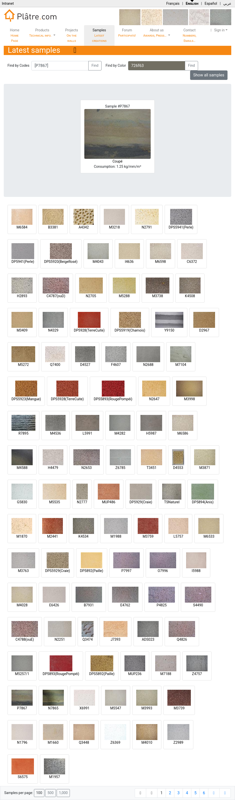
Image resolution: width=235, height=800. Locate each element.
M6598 (160, 262)
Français (172, 3)
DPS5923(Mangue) (26, 399)
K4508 (190, 296)
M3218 (114, 227)
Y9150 (169, 330)
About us (155, 32)
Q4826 (182, 639)
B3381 (53, 227)
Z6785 (120, 468)
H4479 (53, 468)
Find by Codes (18, 65)
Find (95, 65)
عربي (227, 3)
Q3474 (87, 639)
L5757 (178, 536)
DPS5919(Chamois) (130, 330)
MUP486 (109, 502)
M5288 (124, 296)
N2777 (82, 502)
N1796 (22, 742)
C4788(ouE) (24, 639)
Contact (189, 35)
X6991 (84, 708)
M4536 (55, 433)
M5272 (23, 365)
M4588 (22, 468)
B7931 (89, 605)
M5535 (54, 502)
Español (211, 3)
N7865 (53, 708)
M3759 (148, 536)
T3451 (152, 468)
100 (39, 793)
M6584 (21, 227)
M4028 (22, 605)
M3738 (157, 296)
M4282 (120, 433)
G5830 (22, 502)
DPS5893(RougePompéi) (113, 399)
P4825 (162, 605)
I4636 (129, 262)
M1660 (53, 742)
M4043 (98, 262)
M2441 (52, 536)
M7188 (165, 674)
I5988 (196, 571)
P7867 (22, 708)
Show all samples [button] (209, 75)
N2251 (60, 639)
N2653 (86, 468)
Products (40, 32)
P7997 (126, 571)
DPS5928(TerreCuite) (67, 399)
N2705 (91, 296)
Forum (127, 32)
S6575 (23, 777)
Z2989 (178, 742)
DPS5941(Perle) (181, 227)
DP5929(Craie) (140, 502)
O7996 (163, 571)
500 (50, 793)
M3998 (189, 399)
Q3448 (84, 742)
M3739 (179, 708)
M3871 (204, 468)
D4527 (85, 365)
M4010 (146, 742)
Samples (99, 35)
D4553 (178, 468)
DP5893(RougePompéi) (61, 674)
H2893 (22, 296)
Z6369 (115, 742)
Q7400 (55, 365)
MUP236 (135, 674)
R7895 (23, 433)
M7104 (180, 365)
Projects (71, 35)
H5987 (151, 433)
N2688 (148, 365)
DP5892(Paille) (91, 571)
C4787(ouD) (55, 296)
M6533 (209, 536)
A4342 (84, 227)
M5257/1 (22, 674)
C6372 (192, 262)
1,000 (63, 793)
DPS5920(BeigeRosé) (61, 262)
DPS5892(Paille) (101, 674)
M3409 (22, 330)
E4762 (125, 605)
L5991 (87, 433)
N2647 (154, 399)
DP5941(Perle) (22, 262)
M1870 (21, 536)
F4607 (116, 365)
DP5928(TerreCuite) (89, 330)
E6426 (54, 605)
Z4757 (197, 674)
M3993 (146, 708)
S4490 (198, 605)
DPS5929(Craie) (57, 571)
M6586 (182, 433)
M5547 (115, 708)
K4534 (83, 536)
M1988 (116, 536)
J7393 (115, 639)
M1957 (54, 777)
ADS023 (148, 639)
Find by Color (116, 65)
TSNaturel (172, 502)
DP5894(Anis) (203, 502)
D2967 (204, 330)
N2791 (147, 227)
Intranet (8, 3)
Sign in (217, 30)
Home (14, 35)
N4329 (53, 330)
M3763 (23, 571)
